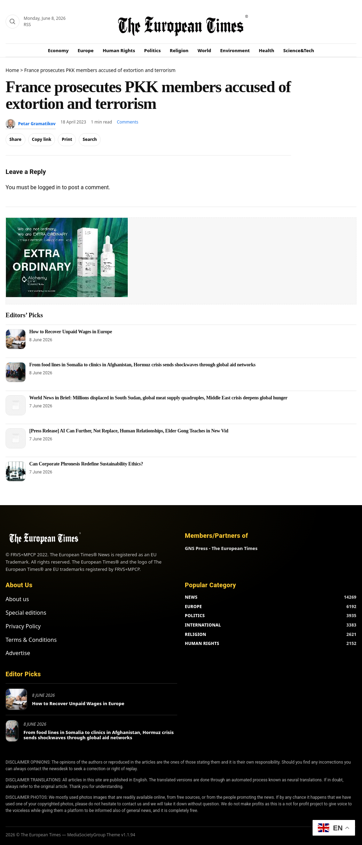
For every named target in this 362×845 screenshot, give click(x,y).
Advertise (18, 653)
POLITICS (195, 616)
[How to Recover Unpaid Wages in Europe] (15, 339)
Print (67, 139)
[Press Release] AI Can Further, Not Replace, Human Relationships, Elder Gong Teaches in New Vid (128, 430)
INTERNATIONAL (203, 625)
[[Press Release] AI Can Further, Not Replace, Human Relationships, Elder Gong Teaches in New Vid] (15, 438)
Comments (128, 122)
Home (12, 70)
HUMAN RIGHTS (202, 643)
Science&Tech (298, 50)
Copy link (42, 139)
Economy (58, 50)
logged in (49, 187)
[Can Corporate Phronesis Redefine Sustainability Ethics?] (15, 471)
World (204, 50)
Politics (152, 50)
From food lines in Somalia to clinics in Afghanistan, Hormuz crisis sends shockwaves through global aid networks (142, 364)
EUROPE (193, 606)
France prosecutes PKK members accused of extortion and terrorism (100, 70)
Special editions (26, 612)
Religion (179, 50)
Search (89, 139)
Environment (235, 50)
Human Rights (119, 50)
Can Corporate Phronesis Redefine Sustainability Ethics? (86, 464)
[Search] (12, 22)
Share (15, 139)
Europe (86, 50)
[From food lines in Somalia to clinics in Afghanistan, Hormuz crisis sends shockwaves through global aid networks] (15, 372)
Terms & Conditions (31, 640)
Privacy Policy (23, 626)
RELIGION (195, 634)
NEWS (191, 597)
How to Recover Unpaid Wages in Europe (70, 331)
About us (17, 599)
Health (266, 50)
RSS (27, 24)
